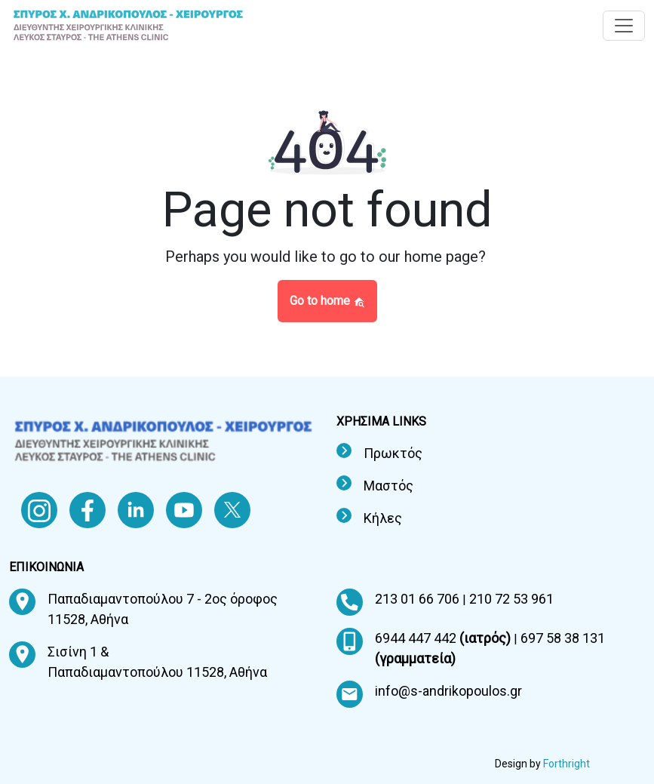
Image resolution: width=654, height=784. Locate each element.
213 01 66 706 (418, 599)
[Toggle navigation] (624, 26)
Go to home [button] (327, 301)
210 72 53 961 (511, 599)
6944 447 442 (444, 638)
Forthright (566, 764)
